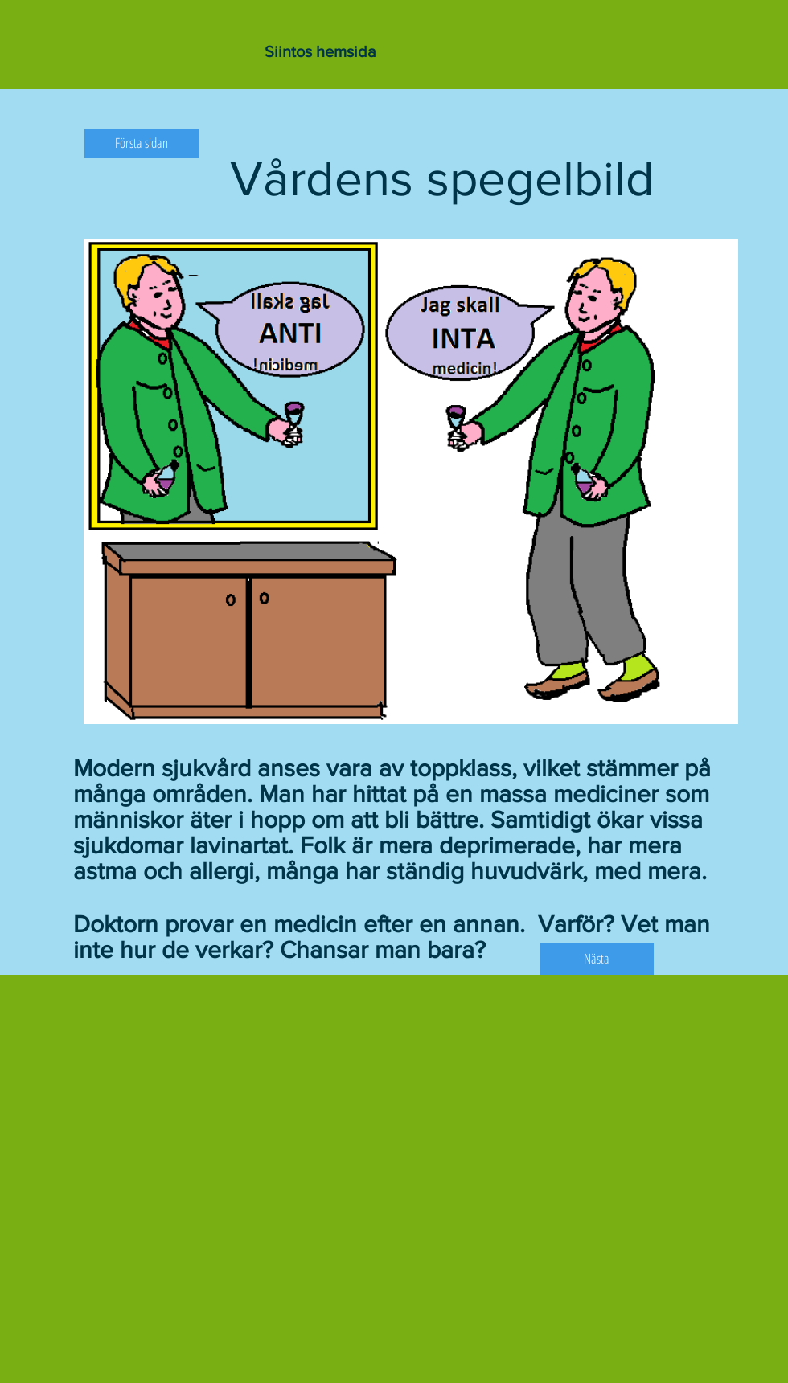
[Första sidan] (141, 143)
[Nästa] (597, 959)
